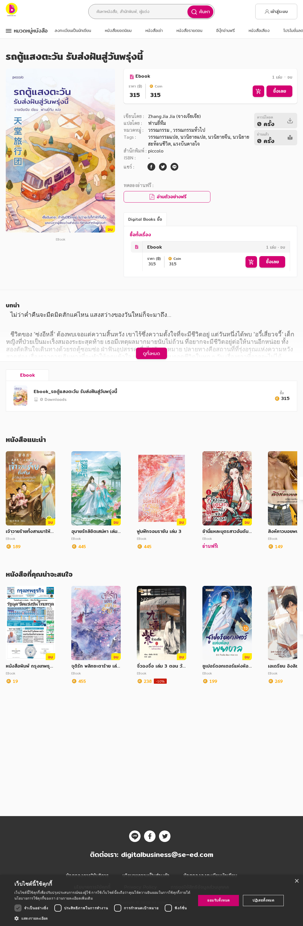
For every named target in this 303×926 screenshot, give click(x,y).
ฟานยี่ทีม (157, 123)
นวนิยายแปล (193, 137)
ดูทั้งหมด (151, 416)
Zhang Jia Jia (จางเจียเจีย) (174, 116)
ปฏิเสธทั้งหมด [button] (263, 900)
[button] (102, 918)
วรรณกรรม (159, 130)
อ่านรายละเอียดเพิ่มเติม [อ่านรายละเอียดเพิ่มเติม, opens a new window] (74, 898)
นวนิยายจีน (219, 137)
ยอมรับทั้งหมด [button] (218, 900)
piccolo (156, 151)
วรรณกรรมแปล (163, 137)
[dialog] (151, 900)
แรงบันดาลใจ (186, 144)
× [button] (296, 881)
